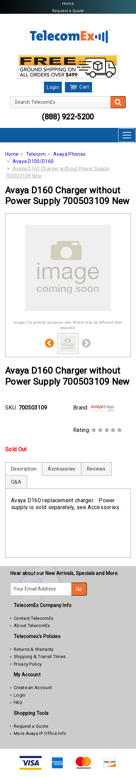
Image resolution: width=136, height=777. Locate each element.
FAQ (18, 702)
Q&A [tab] (16, 482)
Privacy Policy (28, 664)
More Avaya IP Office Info (40, 733)
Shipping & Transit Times (40, 656)
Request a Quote (68, 11)
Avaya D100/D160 (33, 161)
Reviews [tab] (96, 469)
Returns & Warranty (33, 649)
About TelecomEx (32, 625)
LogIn (20, 695)
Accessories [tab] (61, 469)
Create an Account (33, 687)
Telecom (36, 154)
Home (68, 3)
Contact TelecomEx (33, 618)
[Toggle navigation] (127, 135)
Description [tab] (23, 469)
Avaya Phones (69, 154)
